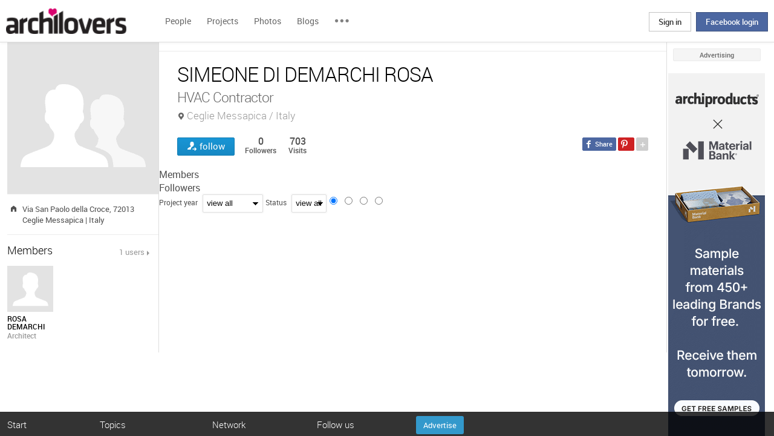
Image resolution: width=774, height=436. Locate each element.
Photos (267, 21)
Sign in (670, 21)
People (178, 21)
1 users (132, 252)
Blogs (308, 21)
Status (276, 202)
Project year (178, 202)
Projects (222, 21)
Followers (179, 187)
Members (179, 174)
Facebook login (732, 21)
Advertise (440, 425)
